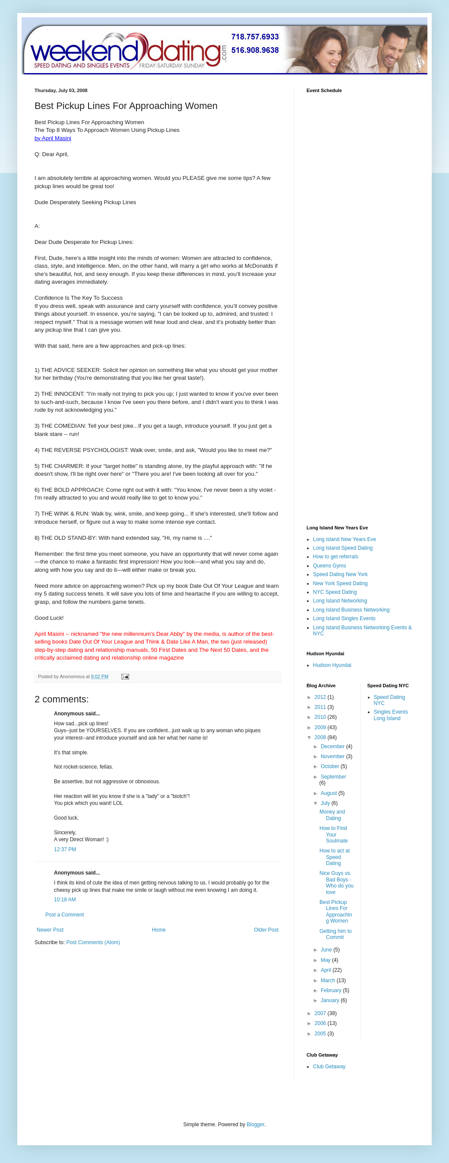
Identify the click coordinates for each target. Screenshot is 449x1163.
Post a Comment (64, 915)
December (333, 746)
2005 (321, 1034)
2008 (321, 737)
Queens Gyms (329, 566)
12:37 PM (65, 849)
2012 (321, 697)
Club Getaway (329, 1067)
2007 (321, 1013)
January (331, 1000)
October (331, 766)
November (333, 756)
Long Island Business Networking (351, 610)
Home (159, 930)
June (327, 950)
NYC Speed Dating (335, 592)
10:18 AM (65, 900)
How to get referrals (335, 557)
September (333, 777)
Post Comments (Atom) (93, 942)
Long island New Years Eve (344, 539)
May (326, 960)
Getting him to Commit (335, 934)
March (329, 980)
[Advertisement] (107, 1019)
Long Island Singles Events (344, 618)
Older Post (266, 930)
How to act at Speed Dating (334, 857)
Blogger (255, 1124)
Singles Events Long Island (391, 715)
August (329, 793)
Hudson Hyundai (332, 665)
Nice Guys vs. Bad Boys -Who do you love (336, 882)
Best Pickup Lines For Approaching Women (335, 911)
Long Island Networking (340, 601)
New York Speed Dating (340, 583)
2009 (321, 727)
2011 (321, 707)
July (326, 803)
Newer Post (50, 930)
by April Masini (53, 138)
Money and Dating (332, 815)
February (332, 990)
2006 (321, 1023)
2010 (321, 717)
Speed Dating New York (340, 574)
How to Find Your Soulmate (333, 834)
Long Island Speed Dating (343, 548)
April (326, 970)
